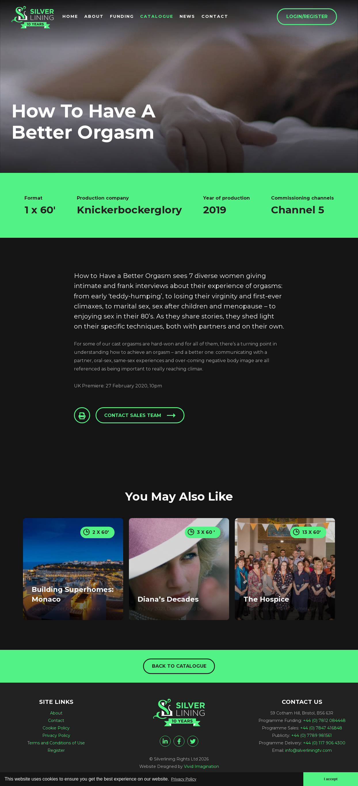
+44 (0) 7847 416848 (321, 729)
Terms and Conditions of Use (56, 744)
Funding (131, 18)
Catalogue (166, 18)
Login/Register (316, 17)
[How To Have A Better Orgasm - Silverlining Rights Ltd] (37, 20)
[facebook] (179, 742)
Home (79, 18)
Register (56, 751)
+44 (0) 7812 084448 (324, 722)
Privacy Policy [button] (185, 778)
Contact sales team (134, 416)
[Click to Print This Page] (82, 415)
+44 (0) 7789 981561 (311, 736)
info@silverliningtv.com (308, 751)
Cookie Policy (56, 729)
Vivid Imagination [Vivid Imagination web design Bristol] (201, 767)
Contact (224, 18)
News (197, 18)
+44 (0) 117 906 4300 (324, 744)
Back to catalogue (179, 667)
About (103, 18)
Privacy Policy (56, 736)
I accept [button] (330, 778)
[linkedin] (165, 742)
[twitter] (192, 742)
